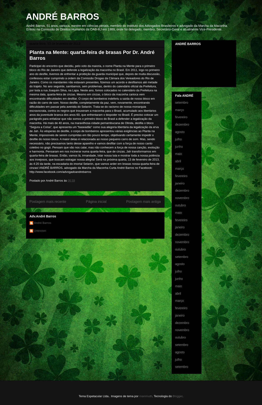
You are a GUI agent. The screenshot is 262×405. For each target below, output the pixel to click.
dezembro (182, 124)
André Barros (42, 223)
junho (179, 146)
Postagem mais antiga (143, 202)
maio (178, 154)
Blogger (177, 396)
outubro (180, 205)
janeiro (180, 183)
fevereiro (181, 117)
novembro (182, 198)
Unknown (40, 230)
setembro (181, 102)
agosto (180, 132)
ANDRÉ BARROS (62, 16)
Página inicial (96, 202)
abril (178, 161)
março (179, 110)
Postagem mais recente (48, 202)
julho (178, 139)
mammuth (145, 396)
